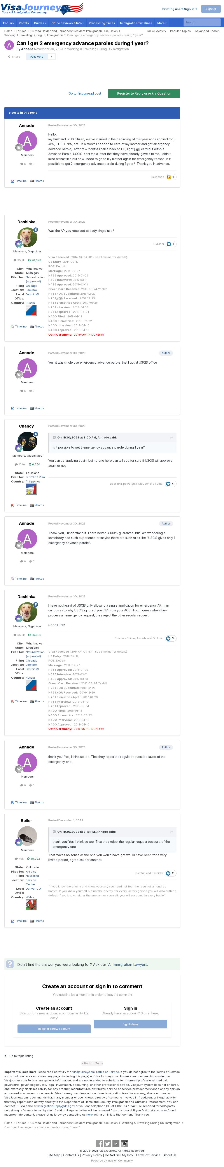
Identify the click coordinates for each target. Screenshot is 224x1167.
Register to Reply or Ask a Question (144, 93)
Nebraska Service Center (32, 880)
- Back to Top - (92, 1063)
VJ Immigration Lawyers (127, 964)
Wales (30, 897)
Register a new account (54, 1028)
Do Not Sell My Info (119, 1155)
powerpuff (130, 483)
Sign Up (211, 9)
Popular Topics (180, 31)
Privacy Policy (92, 1155)
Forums (8, 23)
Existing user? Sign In (179, 9)
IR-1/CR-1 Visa (35, 477)
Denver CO (33, 888)
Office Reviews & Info (67, 23)
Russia (30, 303)
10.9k (20, 464)
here (89, 1114)
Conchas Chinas (125, 638)
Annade (27, 49)
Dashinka (26, 222)
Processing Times (102, 23)
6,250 (34, 464)
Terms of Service (148, 1155)
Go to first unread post (85, 93)
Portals (24, 23)
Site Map (54, 1155)
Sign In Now (130, 1024)
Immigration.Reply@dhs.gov (56, 1106)
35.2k (19, 260)
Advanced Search (207, 31)
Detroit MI (32, 294)
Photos (39, 181)
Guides (40, 23)
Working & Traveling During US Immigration (98, 49)
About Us (170, 1155)
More (162, 23)
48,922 (33, 858)
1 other (159, 483)
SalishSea (157, 177)
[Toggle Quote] (55, 437)
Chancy (26, 426)
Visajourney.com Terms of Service (95, 1072)
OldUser (158, 244)
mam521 (140, 873)
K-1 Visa (31, 871)
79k (19, 858)
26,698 (34, 260)
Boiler (26, 820)
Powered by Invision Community (112, 1160)
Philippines (33, 481)
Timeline (21, 181)
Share (14, 56)
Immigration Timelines (136, 23)
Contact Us (71, 1155)
